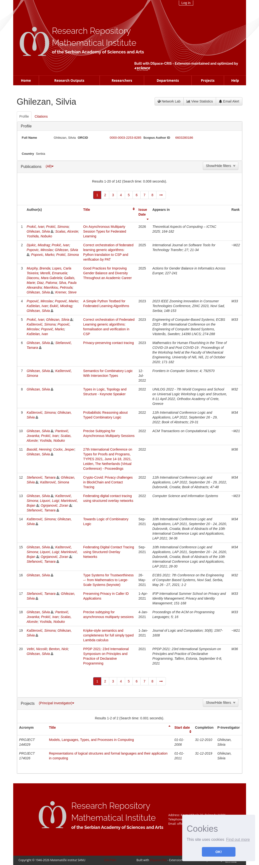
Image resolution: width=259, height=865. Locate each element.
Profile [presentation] (24, 116)
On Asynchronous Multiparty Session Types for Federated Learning (104, 231)
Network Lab (169, 101)
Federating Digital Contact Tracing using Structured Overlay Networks (108, 552)
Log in (186, 3)
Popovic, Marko (42, 255)
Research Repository (91, 31)
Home (26, 80)
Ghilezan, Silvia (38, 231)
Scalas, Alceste (66, 231)
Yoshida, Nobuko (39, 236)
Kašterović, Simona (41, 324)
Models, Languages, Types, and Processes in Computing (91, 740)
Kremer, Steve (66, 292)
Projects (208, 80)
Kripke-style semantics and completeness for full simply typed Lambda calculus (108, 635)
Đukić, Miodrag (61, 306)
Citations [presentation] (41, 116)
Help (235, 80)
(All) (50, 166)
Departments (168, 80)
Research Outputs (69, 80)
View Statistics (200, 101)
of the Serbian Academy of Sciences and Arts (98, 51)
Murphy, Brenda (38, 268)
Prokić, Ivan (35, 227)
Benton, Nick (58, 649)
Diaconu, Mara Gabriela (44, 278)
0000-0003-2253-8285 (125, 137)
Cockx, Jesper (64, 449)
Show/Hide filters (220, 166)
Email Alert (229, 101)
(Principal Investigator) (56, 703)
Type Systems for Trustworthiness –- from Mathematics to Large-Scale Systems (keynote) (108, 580)
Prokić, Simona (57, 227)
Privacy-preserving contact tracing (108, 343)
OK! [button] (219, 852)
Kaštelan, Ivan (37, 306)
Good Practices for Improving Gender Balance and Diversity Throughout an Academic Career (107, 273)
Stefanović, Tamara (41, 477)
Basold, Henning (39, 449)
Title (86, 210)
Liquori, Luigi (49, 501)
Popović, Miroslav (40, 301)
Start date (182, 727)
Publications (32, 167)
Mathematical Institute (94, 43)
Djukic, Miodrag (38, 245)
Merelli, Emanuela (53, 273)
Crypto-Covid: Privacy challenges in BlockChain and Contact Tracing (108, 482)
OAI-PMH (110, 860)
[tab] (24, 116)
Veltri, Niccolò (37, 649)
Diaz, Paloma (47, 283)
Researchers (122, 80)
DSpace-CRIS (161, 63)
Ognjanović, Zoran (54, 505)
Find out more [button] (238, 839)
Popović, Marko (66, 301)
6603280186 (184, 137)
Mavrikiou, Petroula (58, 287)
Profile (26, 126)
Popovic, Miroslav (40, 250)
